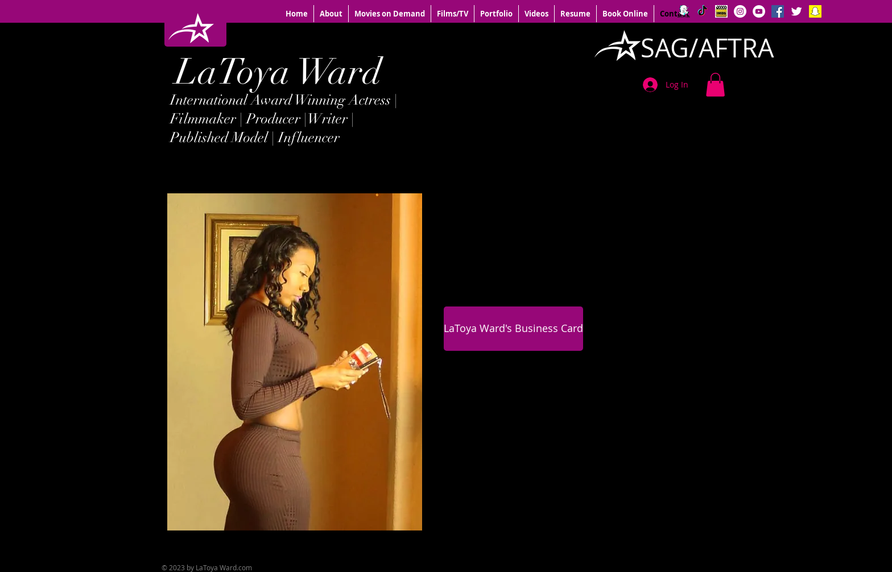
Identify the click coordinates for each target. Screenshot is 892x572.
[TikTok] (702, 11)
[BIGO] (684, 11)
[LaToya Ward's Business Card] (513, 328)
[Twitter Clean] (796, 11)
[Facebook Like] (651, 547)
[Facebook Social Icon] (777, 11)
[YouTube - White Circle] (759, 11)
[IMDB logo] (721, 11)
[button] (715, 85)
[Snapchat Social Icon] (815, 11)
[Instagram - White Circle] (740, 11)
